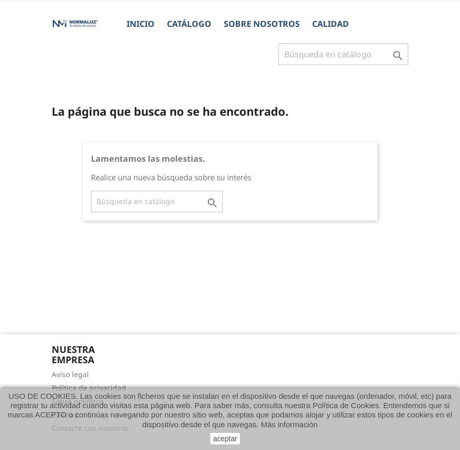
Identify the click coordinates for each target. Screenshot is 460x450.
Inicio (141, 23)
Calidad (330, 23)
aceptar (225, 439)
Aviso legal (70, 374)
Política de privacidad (89, 388)
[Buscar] (343, 54)
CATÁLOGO (189, 23)
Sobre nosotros (262, 23)
